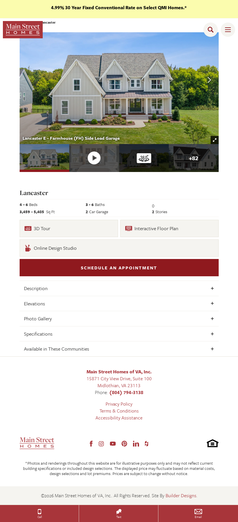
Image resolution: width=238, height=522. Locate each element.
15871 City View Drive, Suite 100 (119, 378)
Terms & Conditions (119, 410)
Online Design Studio (51, 247)
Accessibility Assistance (119, 417)
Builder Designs (181, 495)
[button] (212, 29)
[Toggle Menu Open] (228, 29)
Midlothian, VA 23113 (119, 385)
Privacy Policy (119, 403)
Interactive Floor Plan (151, 228)
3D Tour (37, 228)
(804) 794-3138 (126, 392)
